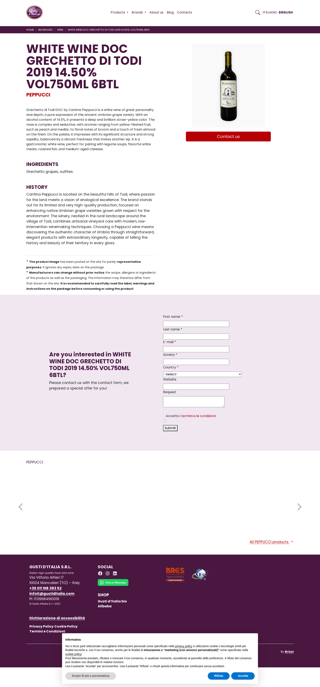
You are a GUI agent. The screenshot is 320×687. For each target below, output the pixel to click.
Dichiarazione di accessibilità (57, 637)
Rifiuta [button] (218, 675)
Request (169, 392)
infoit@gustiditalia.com (51, 613)
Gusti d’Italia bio (112, 621)
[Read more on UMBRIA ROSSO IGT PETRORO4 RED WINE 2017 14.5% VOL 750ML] (51, 499)
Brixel (289, 671)
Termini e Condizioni (47, 651)
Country (171, 367)
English (286, 12)
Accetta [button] (243, 675)
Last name (172, 329)
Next (298, 517)
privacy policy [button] (183, 646)
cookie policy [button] (73, 654)
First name (173, 316)
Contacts (184, 12)
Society (170, 354)
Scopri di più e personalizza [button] (90, 675)
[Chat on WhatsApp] (113, 605)
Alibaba (105, 625)
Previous (22, 517)
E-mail (169, 342)
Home (30, 29)
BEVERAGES (45, 29)
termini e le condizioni (198, 416)
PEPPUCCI (38, 94)
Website (169, 379)
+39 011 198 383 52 (45, 607)
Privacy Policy (41, 646)
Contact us (228, 136)
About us (156, 12)
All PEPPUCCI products (272, 561)
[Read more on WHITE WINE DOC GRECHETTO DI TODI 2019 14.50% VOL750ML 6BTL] (159, 499)
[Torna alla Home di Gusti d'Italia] (36, 12)
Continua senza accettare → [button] (235, 638)
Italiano (270, 12)
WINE (60, 29)
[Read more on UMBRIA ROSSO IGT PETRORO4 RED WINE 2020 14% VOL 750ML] (105, 499)
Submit (170, 428)
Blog (170, 12)
